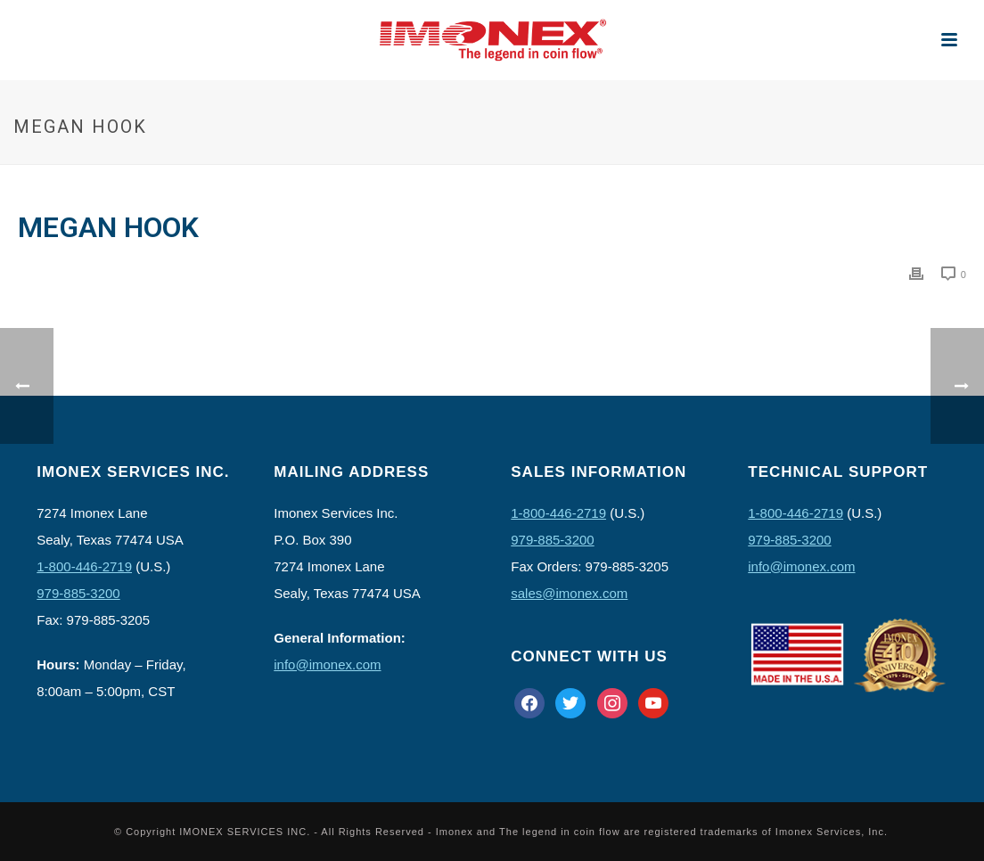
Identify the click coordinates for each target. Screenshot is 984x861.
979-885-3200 (78, 593)
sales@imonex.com (569, 593)
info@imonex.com (327, 664)
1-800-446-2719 (84, 566)
